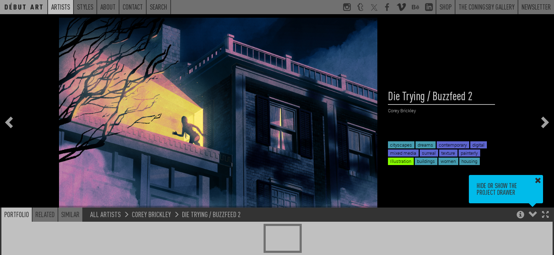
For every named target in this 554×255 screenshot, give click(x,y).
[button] (545, 215)
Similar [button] (70, 214)
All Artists (105, 214)
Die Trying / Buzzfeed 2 (211, 214)
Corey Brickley (151, 214)
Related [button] (45, 214)
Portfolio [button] (16, 214)
